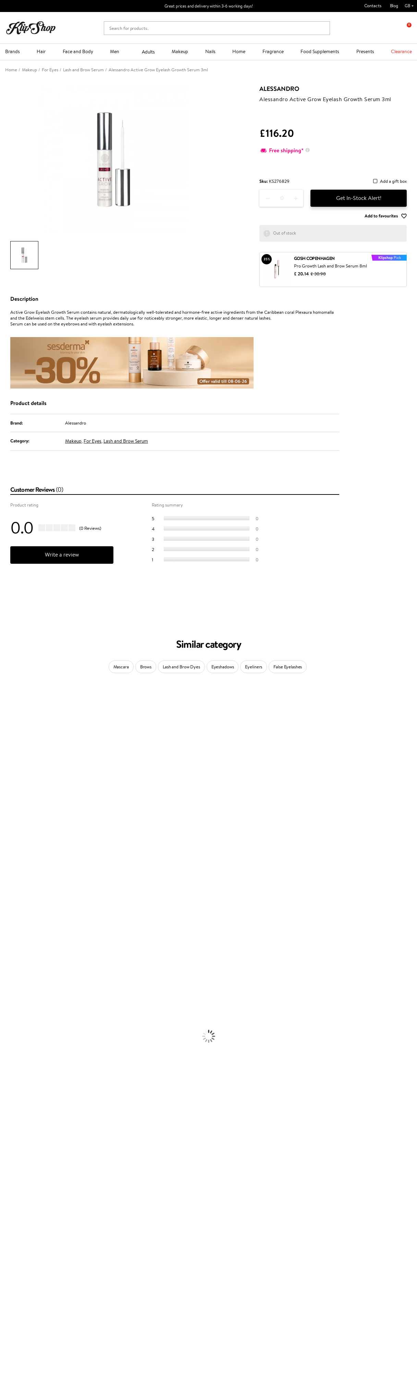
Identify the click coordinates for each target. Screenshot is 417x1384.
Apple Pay (20, 1224)
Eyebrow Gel (12, 1086)
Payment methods (95, 1217)
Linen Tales (10, 785)
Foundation (11, 1080)
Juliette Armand (15, 699)
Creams (7, 999)
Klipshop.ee (157, 1263)
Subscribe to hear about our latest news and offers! (358, 1214)
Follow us (14, 1342)
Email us (13, 1318)
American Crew (15, 953)
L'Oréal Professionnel (20, 832)
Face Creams (12, 1026)
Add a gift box (393, 181)
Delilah (6, 718)
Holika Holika (12, 906)
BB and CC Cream (17, 1106)
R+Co (5, 913)
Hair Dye (8, 1020)
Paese (5, 819)
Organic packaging (232, 1187)
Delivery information (98, 1224)
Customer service (96, 1204)
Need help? (16, 1299)
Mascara (121, 667)
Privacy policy (23, 1217)
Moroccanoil (12, 825)
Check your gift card (98, 1237)
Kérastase (9, 725)
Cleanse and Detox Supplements (31, 1160)
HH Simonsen (13, 812)
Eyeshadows (222, 667)
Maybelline (10, 759)
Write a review (62, 554)
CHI (4, 899)
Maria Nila (9, 859)
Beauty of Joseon (16, 765)
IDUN (5, 932)
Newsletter (331, 1204)
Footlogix (9, 892)
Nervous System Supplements (29, 1167)
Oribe (5, 872)
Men (114, 51)
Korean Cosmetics (17, 1073)
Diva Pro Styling (15, 852)
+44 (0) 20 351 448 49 (27, 1305)
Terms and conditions (30, 1211)
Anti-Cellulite (13, 1053)
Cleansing (9, 1046)
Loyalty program (161, 1224)
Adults (148, 52)
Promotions (158, 1204)
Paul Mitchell (12, 939)
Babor (5, 712)
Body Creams (13, 1033)
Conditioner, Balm (17, 979)
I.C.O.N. (8, 752)
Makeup (180, 51)
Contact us (88, 1211)
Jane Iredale (11, 745)
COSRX (7, 792)
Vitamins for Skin (16, 1153)
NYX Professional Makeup (24, 799)
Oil (3, 986)
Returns (85, 1244)
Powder (7, 1100)
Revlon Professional (18, 866)
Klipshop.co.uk (25, 1204)
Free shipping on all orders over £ (45, 1187)
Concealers (11, 1093)
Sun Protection (14, 1066)
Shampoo (9, 973)
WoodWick (10, 779)
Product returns (127, 1187)
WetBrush (9, 926)
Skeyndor (9, 846)
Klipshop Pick (158, 1231)
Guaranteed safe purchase (340, 1187)
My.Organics (12, 772)
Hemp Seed (11, 739)
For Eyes (92, 441)
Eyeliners (253, 667)
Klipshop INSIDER (27, 1231)
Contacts (372, 6)
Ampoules (9, 993)
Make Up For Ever (17, 946)
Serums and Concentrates (25, 1039)
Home (238, 51)
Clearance (401, 51)
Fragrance (273, 51)
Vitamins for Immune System (28, 1173)
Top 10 (152, 1217)
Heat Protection (16, 1013)
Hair (41, 51)
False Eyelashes (287, 667)
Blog (394, 6)
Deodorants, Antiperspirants (27, 1060)
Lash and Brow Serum (125, 441)
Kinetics (7, 886)
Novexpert (10, 959)
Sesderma (9, 732)
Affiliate (18, 1237)
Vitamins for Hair (16, 1133)
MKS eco (8, 879)
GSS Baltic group (164, 1243)
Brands (12, 51)
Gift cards (87, 1231)
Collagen (8, 1140)
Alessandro (279, 89)
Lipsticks (8, 1127)
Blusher (7, 1120)
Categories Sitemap (29, 1244)
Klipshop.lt (156, 1256)
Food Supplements (320, 51)
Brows (145, 667)
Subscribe (336, 1244)
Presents (365, 51)
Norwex (7, 806)
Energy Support (15, 1146)
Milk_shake (10, 705)
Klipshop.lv (156, 1250)
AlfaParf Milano (15, 919)
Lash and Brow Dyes (181, 667)
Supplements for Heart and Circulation (37, 1180)
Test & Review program (168, 1211)
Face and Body (78, 51)
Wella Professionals (18, 839)
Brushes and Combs (18, 1006)
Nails (210, 51)
